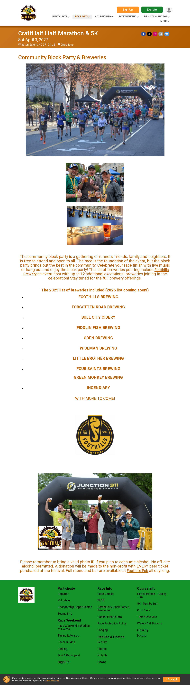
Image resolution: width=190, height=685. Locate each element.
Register (63, 593)
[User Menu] (169, 10)
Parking (62, 648)
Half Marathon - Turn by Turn (151, 595)
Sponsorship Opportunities (75, 607)
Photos (102, 648)
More (163, 21)
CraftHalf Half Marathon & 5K (58, 33)
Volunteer (64, 600)
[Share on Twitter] (149, 34)
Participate (59, 16)
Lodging (103, 630)
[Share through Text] (166, 34)
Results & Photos (155, 16)
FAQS (101, 600)
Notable (103, 655)
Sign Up (128, 9)
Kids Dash (143, 610)
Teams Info (65, 613)
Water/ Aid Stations (149, 623)
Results (102, 642)
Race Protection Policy (112, 623)
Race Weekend (127, 16)
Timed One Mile (147, 617)
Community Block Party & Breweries (113, 608)
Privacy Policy (52, 680)
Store (102, 662)
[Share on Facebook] (143, 34)
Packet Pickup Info (110, 617)
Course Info (103, 16)
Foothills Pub (137, 571)
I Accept (171, 679)
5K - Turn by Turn (147, 603)
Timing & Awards (68, 635)
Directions (67, 44)
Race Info (81, 16)
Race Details (105, 593)
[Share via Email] (161, 34)
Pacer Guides (66, 642)
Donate (152, 9)
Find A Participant (69, 655)
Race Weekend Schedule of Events (74, 627)
